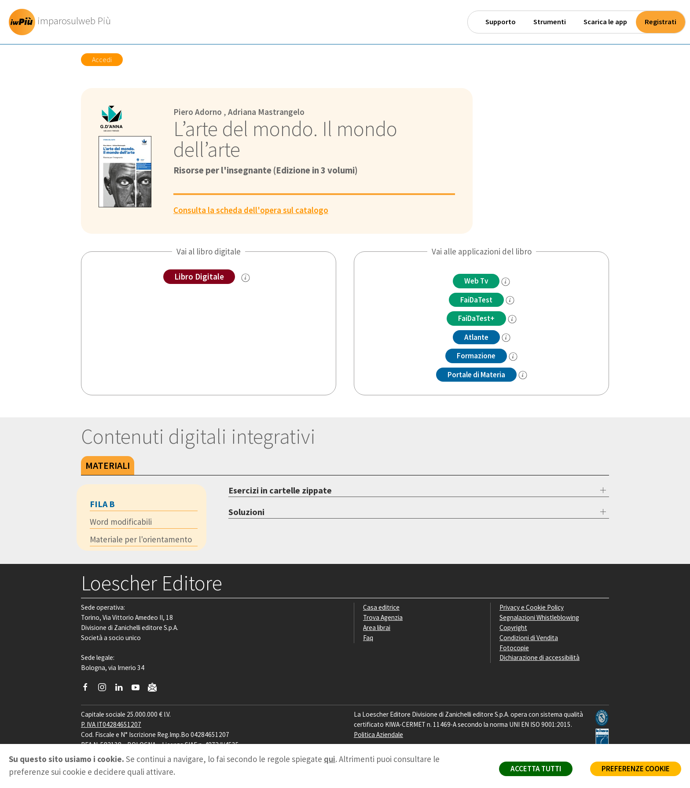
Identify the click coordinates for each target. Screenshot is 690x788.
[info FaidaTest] (510, 300)
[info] (505, 281)
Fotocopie (514, 648)
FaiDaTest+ (476, 318)
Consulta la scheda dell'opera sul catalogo (250, 210)
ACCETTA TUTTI (535, 768)
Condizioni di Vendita (528, 637)
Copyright (513, 627)
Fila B (102, 503)
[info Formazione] (513, 356)
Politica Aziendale (378, 734)
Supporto (500, 21)
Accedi (102, 59)
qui (329, 759)
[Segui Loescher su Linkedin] (122, 689)
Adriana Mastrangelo (266, 112)
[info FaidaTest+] (512, 319)
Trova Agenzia (383, 617)
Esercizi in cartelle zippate (280, 490)
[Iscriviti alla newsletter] (155, 688)
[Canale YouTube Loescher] (139, 689)
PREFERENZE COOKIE (636, 768)
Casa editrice (381, 607)
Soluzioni (246, 511)
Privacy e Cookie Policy (531, 607)
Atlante (476, 337)
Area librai (376, 627)
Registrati (660, 21)
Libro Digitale (199, 276)
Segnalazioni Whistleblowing (539, 617)
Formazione (476, 356)
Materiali (107, 465)
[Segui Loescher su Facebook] (88, 689)
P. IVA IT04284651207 (111, 724)
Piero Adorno (197, 112)
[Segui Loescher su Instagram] (105, 689)
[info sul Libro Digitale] (245, 277)
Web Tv (476, 281)
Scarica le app (605, 21)
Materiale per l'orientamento (141, 539)
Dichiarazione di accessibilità (539, 657)
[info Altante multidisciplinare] (506, 337)
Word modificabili (121, 521)
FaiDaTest (476, 300)
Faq (368, 637)
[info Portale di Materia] (522, 375)
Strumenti (549, 21)
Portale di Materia (476, 374)
